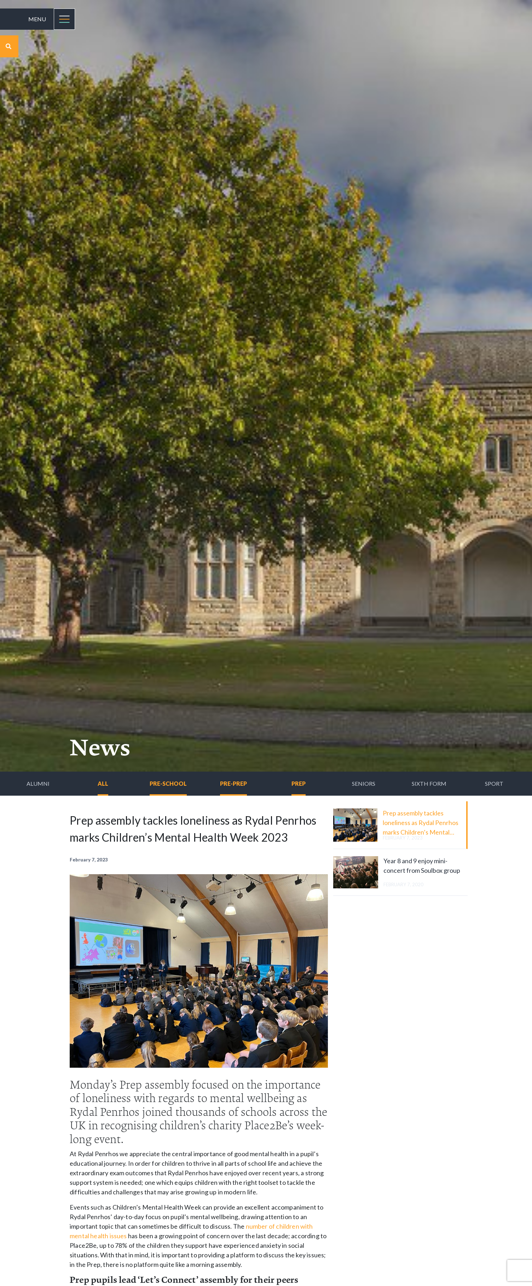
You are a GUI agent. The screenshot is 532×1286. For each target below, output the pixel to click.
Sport (494, 783)
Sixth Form (429, 783)
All (103, 783)
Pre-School (168, 783)
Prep (298, 783)
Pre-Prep (233, 783)
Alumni (38, 783)
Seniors (363, 783)
